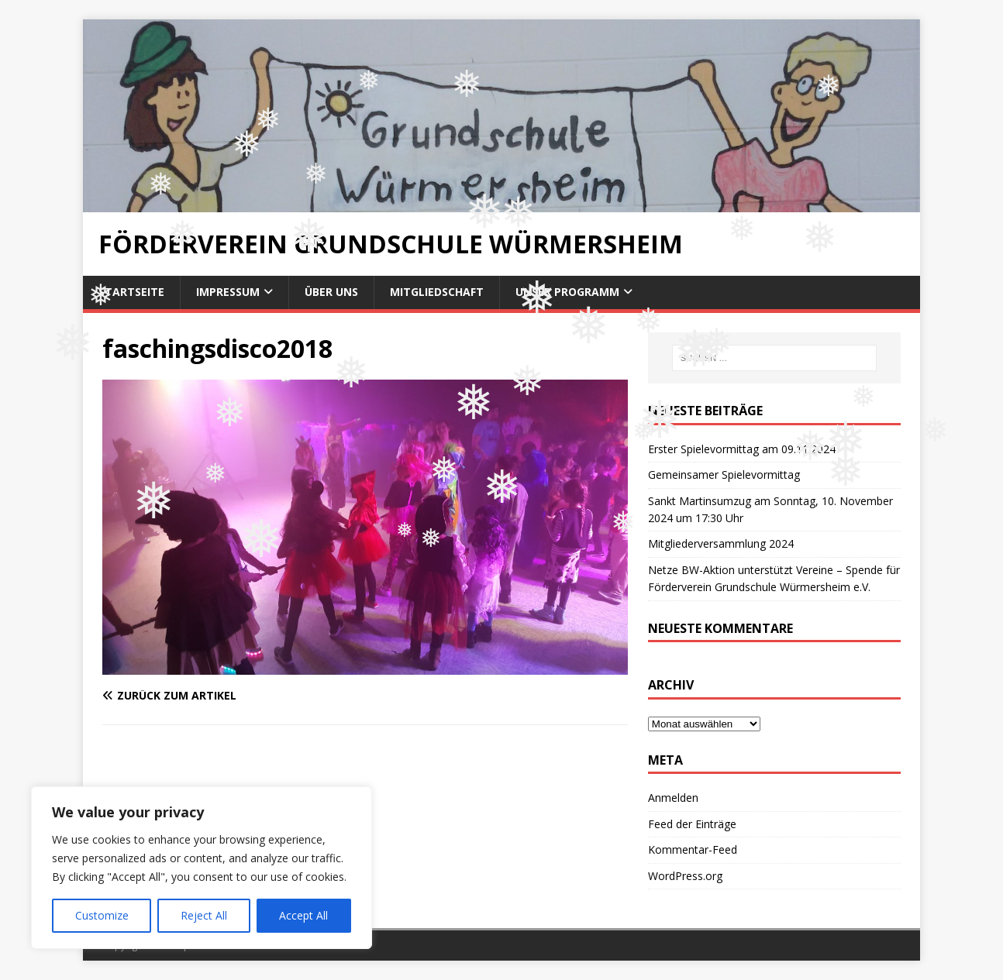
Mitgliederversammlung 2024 (721, 543)
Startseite (131, 291)
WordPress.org (685, 875)
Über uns (331, 291)
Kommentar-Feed (692, 849)
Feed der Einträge (692, 824)
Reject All (204, 915)
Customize (102, 915)
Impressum (228, 291)
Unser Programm (567, 291)
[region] (201, 867)
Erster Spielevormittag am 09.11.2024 (742, 449)
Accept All (303, 915)
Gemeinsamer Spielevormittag (724, 474)
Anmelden (673, 797)
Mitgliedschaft (437, 291)
